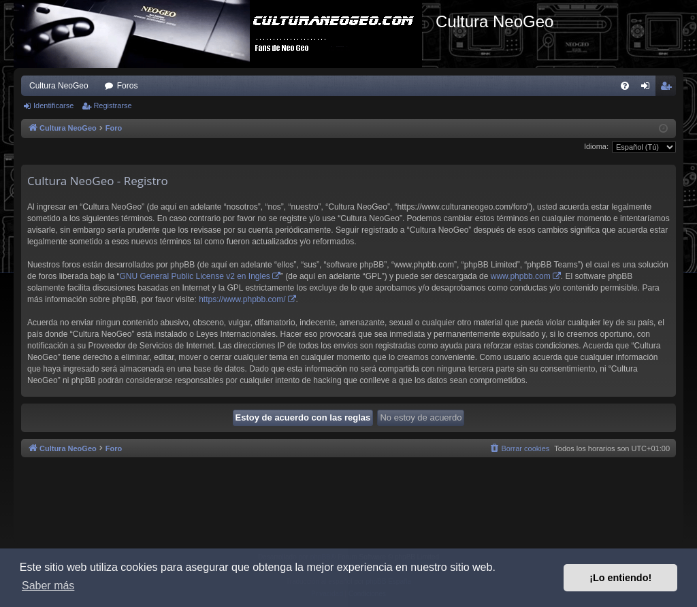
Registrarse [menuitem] (669, 88)
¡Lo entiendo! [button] (620, 577)
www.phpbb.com (521, 276)
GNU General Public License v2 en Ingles (194, 276)
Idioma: (596, 146)
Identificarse (53, 105)
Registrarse (112, 105)
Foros (127, 86)
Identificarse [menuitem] (648, 88)
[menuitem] (625, 86)
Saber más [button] (48, 585)
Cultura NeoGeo (58, 86)
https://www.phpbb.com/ (242, 299)
